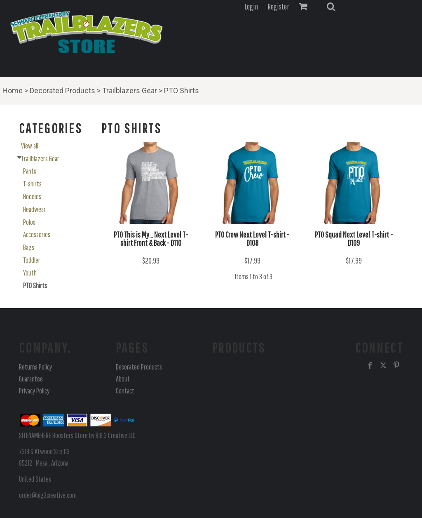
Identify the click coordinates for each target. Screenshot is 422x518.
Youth (30, 272)
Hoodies (32, 196)
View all (29, 145)
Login (251, 6)
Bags (28, 247)
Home (12, 90)
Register (278, 6)
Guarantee (31, 378)
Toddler (31, 260)
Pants (29, 171)
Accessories (36, 234)
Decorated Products (62, 90)
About (123, 378)
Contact (125, 390)
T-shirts (32, 183)
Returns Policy (35, 367)
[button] (330, 6)
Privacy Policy (34, 390)
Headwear (34, 209)
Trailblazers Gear (129, 90)
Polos (29, 222)
